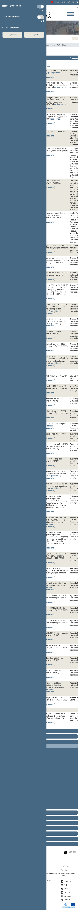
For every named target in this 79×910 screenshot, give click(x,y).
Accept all (34, 35)
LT (73, 2)
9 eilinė (53, 45)
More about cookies (10, 27)
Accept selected (12, 35)
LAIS (57, 2)
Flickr (66, 885)
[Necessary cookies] (40, 7)
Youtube (67, 892)
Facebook (67, 881)
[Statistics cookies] (40, 17)
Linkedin (67, 900)
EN (77, 2)
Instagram (67, 896)
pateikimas (55, 119)
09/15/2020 (61, 45)
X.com (66, 889)
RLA (63, 2)
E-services (64, 870)
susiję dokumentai (46, 77)
